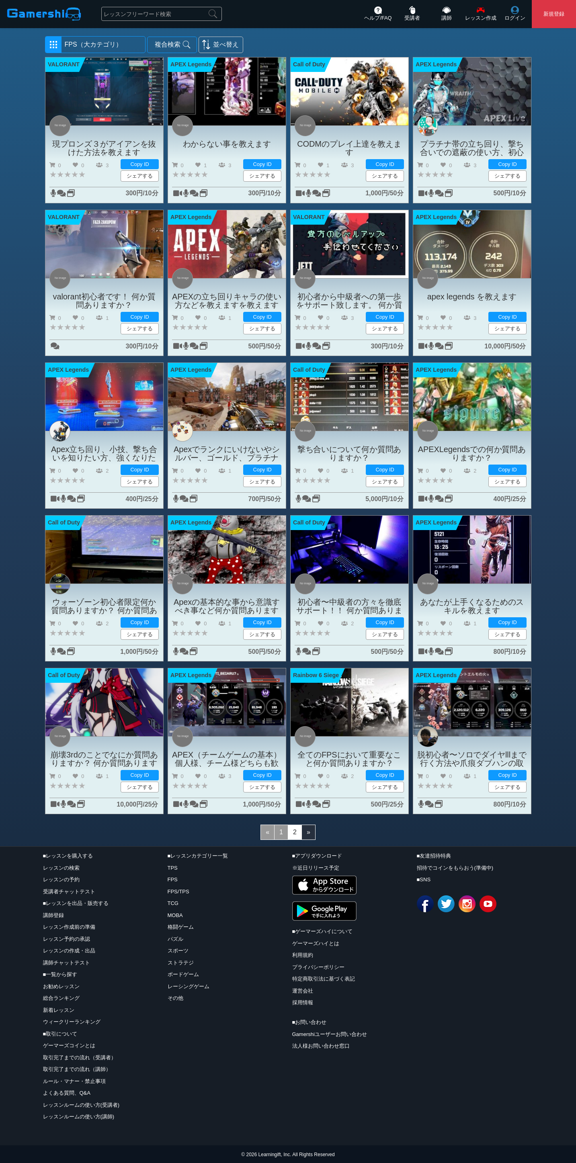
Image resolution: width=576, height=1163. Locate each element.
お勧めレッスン (61, 986)
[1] (281, 832)
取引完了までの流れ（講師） (77, 1069)
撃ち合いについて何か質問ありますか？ (349, 453)
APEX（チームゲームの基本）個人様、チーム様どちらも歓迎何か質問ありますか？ (226, 759)
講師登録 (53, 915)
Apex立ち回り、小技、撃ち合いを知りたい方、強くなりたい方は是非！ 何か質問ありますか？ (104, 453)
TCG (173, 903)
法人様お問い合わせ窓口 (321, 1046)
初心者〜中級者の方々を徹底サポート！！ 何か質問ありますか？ (349, 606)
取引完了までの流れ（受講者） (79, 1057)
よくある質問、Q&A (66, 1093)
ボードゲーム (183, 974)
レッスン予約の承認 (66, 939)
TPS (173, 868)
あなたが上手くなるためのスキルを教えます (472, 606)
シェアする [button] (140, 176)
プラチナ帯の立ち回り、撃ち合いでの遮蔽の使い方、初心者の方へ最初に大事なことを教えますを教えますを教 (472, 148)
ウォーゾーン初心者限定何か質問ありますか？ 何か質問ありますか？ (104, 606)
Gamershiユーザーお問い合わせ (329, 1034)
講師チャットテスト (66, 963)
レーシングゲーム (188, 986)
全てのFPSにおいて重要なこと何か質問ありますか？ (349, 759)
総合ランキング (61, 998)
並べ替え (226, 44)
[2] (295, 832)
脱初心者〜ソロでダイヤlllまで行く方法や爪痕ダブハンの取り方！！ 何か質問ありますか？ (472, 759)
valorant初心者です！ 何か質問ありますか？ (104, 301)
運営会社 (302, 991)
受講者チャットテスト (69, 892)
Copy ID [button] (140, 164)
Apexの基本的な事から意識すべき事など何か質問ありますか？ (227, 606)
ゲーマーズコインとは (69, 1045)
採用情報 (302, 1002)
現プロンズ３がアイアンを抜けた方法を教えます (104, 148)
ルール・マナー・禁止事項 (74, 1081)
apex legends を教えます (472, 297)
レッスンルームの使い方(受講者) (81, 1105)
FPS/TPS (178, 892)
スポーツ (178, 951)
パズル (175, 939)
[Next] (308, 832)
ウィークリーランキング (71, 1022)
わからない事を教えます (227, 144)
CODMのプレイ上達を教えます (349, 148)
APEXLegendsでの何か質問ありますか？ (472, 453)
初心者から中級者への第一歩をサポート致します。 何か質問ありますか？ (349, 301)
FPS (173, 879)
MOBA (175, 915)
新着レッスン (58, 1010)
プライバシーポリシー (318, 967)
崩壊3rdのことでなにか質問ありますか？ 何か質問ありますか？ (104, 759)
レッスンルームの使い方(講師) (79, 1117)
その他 (175, 998)
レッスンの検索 (61, 868)
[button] (95, 44)
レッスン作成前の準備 (69, 927)
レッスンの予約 (61, 879)
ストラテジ (181, 963)
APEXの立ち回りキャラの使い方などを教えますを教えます (226, 301)
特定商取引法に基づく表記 (323, 979)
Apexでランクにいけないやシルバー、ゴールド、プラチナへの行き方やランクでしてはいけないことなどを (227, 453)
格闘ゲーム (181, 927)
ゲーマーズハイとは (315, 943)
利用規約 (302, 955)
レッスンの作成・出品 (69, 951)
